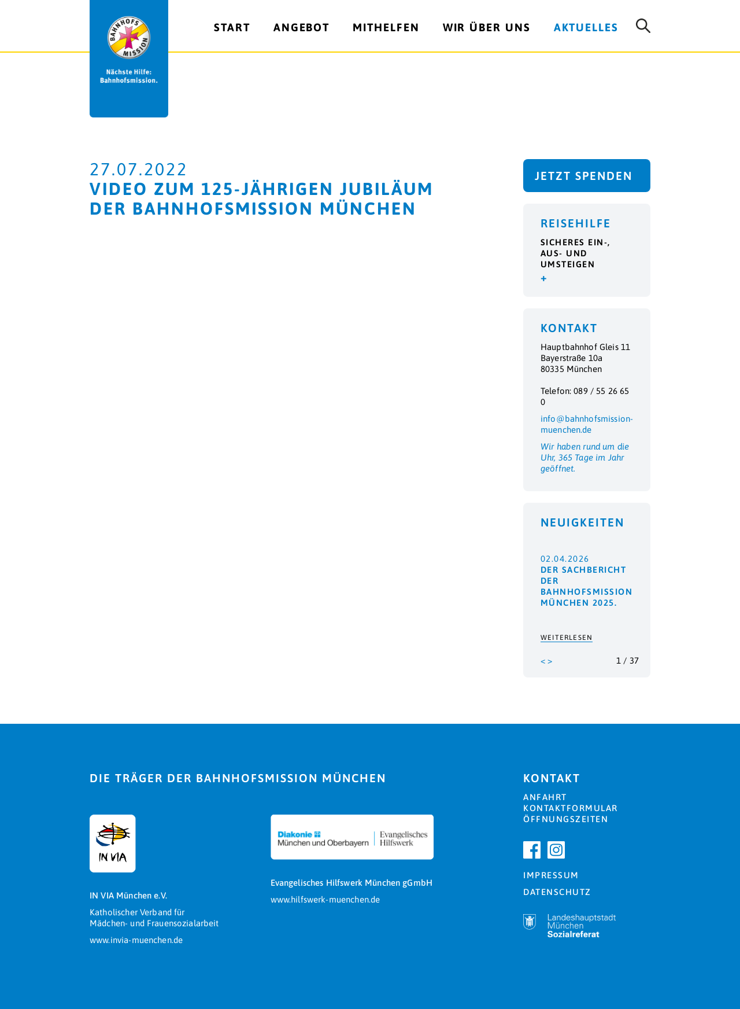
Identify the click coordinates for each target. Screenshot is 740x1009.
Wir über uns (487, 27)
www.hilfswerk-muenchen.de (325, 899)
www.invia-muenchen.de (136, 940)
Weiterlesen (567, 638)
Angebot (301, 27)
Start (232, 27)
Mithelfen (386, 27)
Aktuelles (586, 27)
